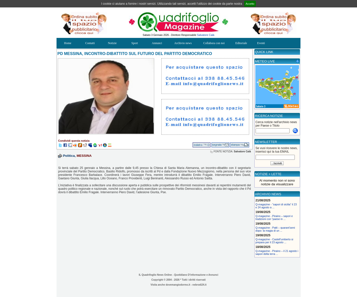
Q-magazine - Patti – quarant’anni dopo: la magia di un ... (275, 229)
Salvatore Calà (205, 34)
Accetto (250, 3)
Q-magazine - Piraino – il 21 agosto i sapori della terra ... (277, 252)
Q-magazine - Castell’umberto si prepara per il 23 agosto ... (274, 241)
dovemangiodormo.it (178, 284)
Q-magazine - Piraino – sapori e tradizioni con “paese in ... (274, 217)
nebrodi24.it (199, 284)
